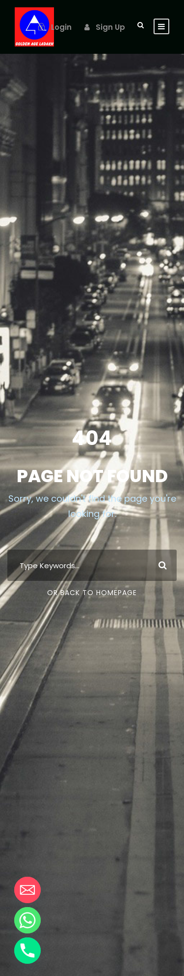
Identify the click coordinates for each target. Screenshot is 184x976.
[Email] (27, 890)
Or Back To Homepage (92, 593)
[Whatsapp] (27, 920)
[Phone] (27, 950)
